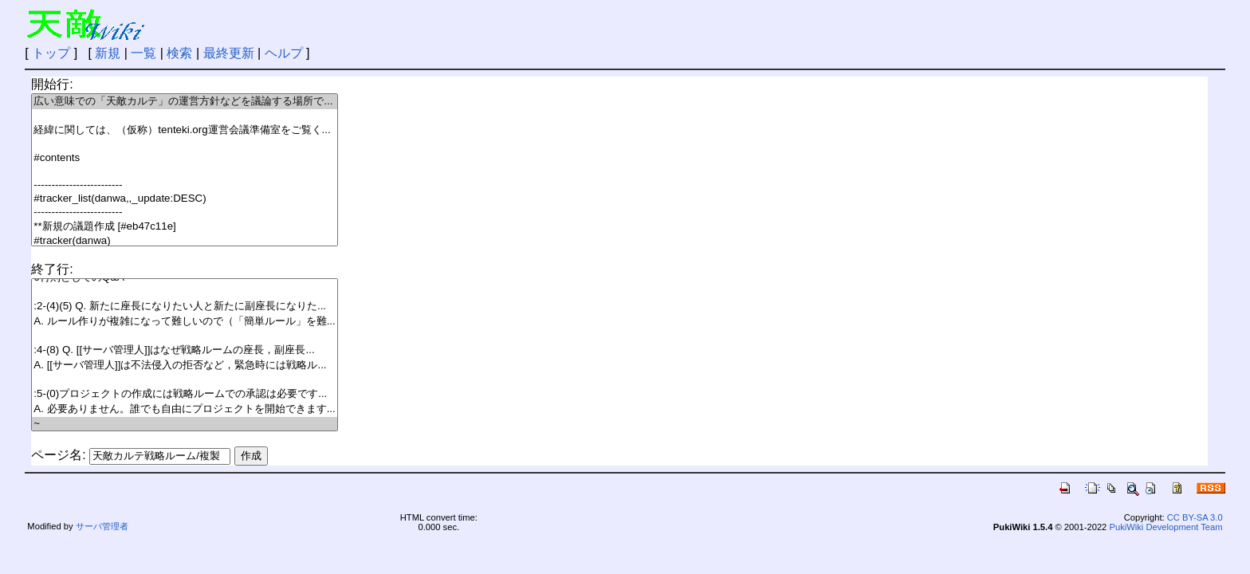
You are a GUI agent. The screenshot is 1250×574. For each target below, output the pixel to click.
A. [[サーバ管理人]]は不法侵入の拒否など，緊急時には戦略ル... (184, 365)
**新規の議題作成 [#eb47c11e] (184, 226)
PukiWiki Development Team (1165, 527)
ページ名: (58, 455)
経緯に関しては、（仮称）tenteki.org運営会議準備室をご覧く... (184, 130)
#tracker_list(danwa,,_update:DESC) (184, 199)
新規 (107, 53)
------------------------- (184, 185)
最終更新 (228, 53)
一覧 (143, 53)
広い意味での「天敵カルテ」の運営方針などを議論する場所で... (184, 101)
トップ (51, 53)
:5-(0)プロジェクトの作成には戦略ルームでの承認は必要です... (184, 394)
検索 (179, 53)
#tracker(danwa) (184, 241)
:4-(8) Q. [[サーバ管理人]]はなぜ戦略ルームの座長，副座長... (184, 350)
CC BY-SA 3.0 (1195, 517)
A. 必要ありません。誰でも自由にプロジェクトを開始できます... (184, 409)
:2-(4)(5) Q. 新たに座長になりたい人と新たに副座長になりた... (184, 306)
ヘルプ (284, 53)
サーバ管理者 (102, 526)
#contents (184, 158)
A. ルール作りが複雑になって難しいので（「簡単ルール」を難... (184, 321)
